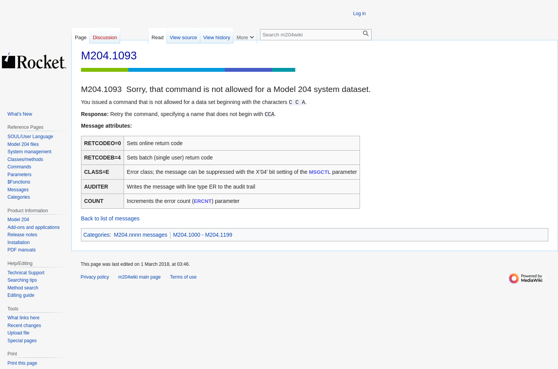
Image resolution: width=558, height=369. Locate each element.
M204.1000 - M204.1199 (202, 235)
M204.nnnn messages (140, 235)
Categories (96, 235)
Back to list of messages (110, 218)
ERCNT (203, 201)
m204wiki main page (139, 277)
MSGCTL (320, 172)
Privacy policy (95, 277)
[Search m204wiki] (316, 34)
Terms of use (183, 277)
